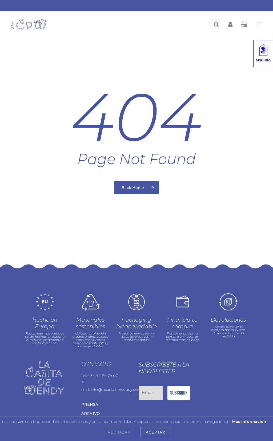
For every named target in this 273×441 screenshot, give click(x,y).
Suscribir (178, 379)
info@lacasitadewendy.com (116, 375)
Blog (87, 409)
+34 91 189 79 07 (103, 362)
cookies (16, 421)
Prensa (89, 390)
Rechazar (119, 432)
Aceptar (155, 432)
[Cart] (246, 24)
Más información (249, 421)
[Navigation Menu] (259, 24)
